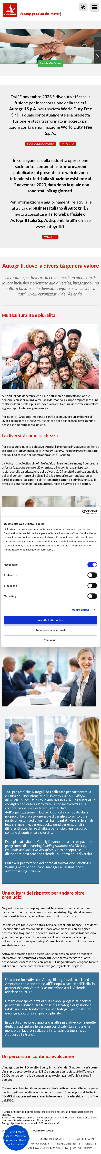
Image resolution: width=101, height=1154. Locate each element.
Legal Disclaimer (84, 1138)
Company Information (51, 1138)
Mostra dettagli (81, 609)
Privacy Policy (39, 1143)
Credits (90, 1143)
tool (81, 13)
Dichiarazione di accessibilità (46, 1148)
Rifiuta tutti (50, 639)
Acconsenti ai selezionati (50, 630)
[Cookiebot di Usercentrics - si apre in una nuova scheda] (82, 512)
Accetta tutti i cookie (50, 620)
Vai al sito (68, 143)
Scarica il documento (40, 143)
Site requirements (67, 1143)
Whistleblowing (84, 1148)
